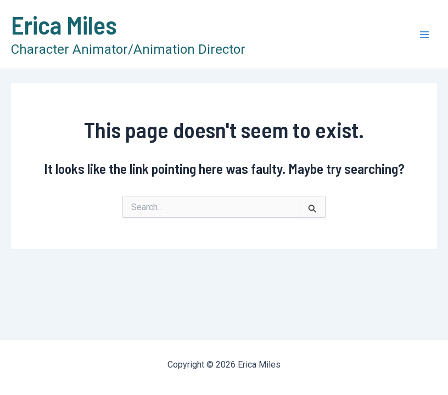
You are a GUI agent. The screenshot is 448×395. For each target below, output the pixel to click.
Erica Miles (64, 24)
